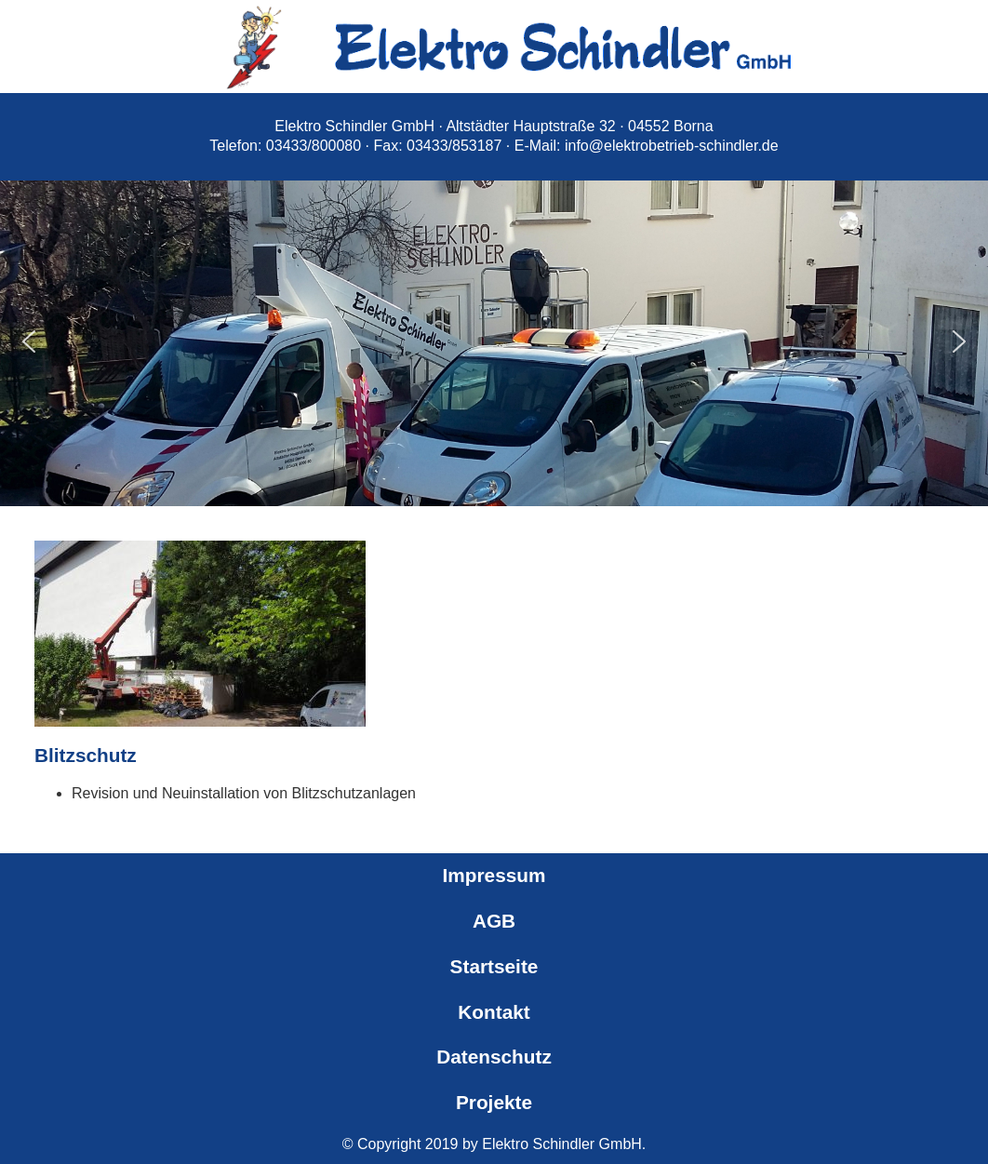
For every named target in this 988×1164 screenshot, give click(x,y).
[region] (494, 341)
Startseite (494, 966)
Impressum (494, 875)
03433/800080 (313, 146)
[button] (29, 341)
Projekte (494, 1102)
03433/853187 (454, 146)
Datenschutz (494, 1056)
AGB (494, 920)
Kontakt (493, 1012)
